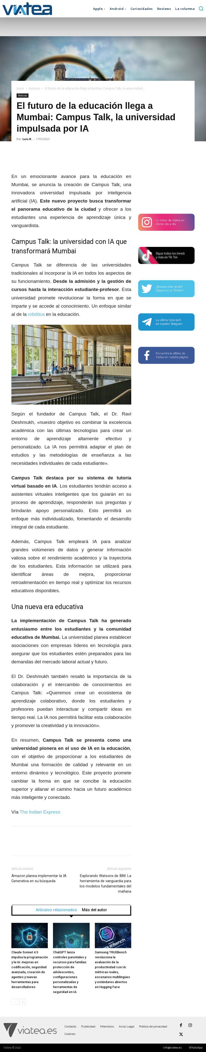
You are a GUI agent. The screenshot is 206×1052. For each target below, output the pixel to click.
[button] (201, 8)
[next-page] (22, 1002)
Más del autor (94, 910)
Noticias (34, 88)
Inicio (20, 88)
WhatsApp (196, 1047)
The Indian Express (40, 812)
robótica (36, 314)
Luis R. (27, 139)
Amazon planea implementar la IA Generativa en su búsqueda (38, 878)
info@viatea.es (172, 1047)
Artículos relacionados (56, 910)
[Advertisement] (166, 178)
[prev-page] (14, 1002)
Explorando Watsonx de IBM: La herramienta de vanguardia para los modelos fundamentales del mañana (105, 884)
